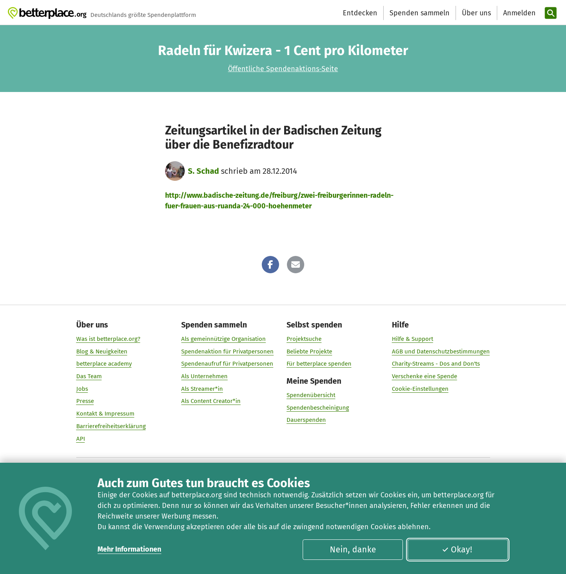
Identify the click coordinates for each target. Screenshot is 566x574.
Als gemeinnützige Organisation (223, 338)
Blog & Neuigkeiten (101, 351)
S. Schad (203, 171)
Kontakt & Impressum (105, 413)
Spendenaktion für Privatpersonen (227, 351)
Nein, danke (353, 550)
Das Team (89, 376)
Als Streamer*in (202, 388)
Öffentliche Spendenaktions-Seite (283, 68)
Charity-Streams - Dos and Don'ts (436, 363)
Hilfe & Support (412, 338)
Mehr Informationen (129, 549)
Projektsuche (304, 338)
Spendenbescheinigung (318, 407)
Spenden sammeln (420, 13)
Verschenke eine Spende (424, 376)
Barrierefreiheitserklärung (111, 426)
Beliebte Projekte (309, 351)
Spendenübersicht (311, 395)
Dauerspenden (306, 419)
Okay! (457, 550)
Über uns (476, 13)
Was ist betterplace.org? (108, 338)
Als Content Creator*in (211, 401)
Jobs (82, 388)
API (80, 438)
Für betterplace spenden (319, 363)
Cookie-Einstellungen (420, 388)
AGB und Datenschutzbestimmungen (441, 351)
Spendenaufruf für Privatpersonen (227, 363)
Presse (85, 401)
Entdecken (360, 13)
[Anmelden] (518, 13)
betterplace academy (104, 363)
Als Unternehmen (204, 376)
